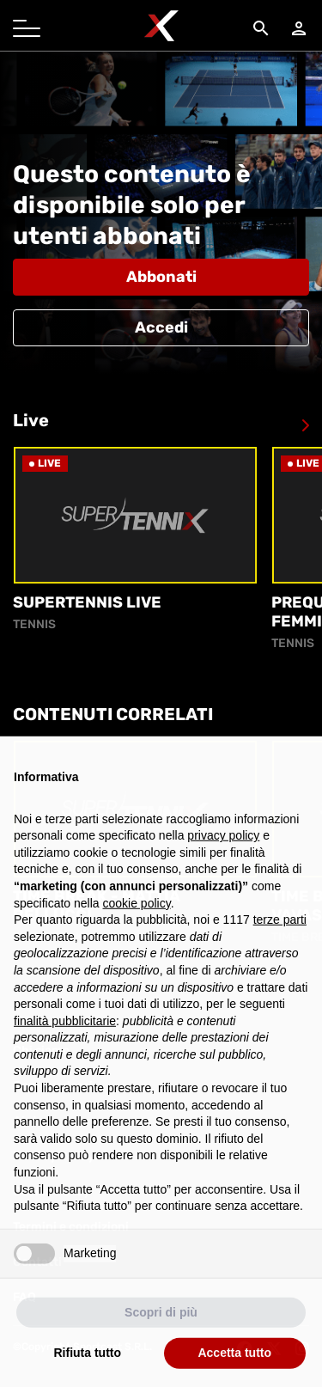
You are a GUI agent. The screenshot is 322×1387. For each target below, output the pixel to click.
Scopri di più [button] (161, 1323)
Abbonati (161, 276)
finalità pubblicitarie (65, 1032)
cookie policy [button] (137, 914)
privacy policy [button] (223, 846)
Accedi (161, 327)
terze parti (280, 931)
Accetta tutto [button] (234, 1365)
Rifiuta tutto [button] (87, 1365)
